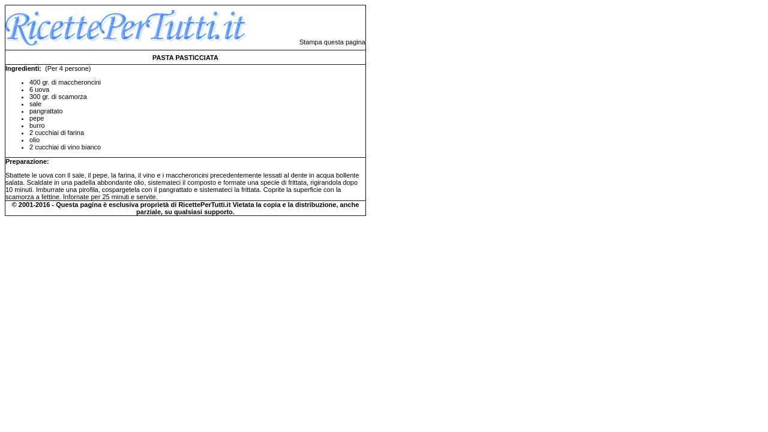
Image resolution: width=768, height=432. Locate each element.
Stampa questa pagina (332, 42)
